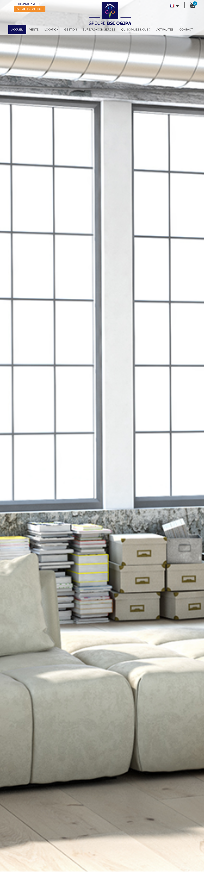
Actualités (165, 29)
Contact (186, 29)
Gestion (70, 29)
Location (51, 29)
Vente (34, 29)
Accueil (17, 29)
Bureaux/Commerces (99, 29)
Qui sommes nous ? (136, 29)
